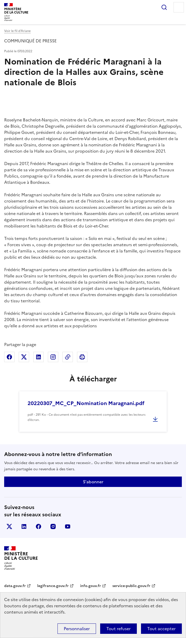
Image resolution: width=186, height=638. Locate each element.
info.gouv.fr (90, 586)
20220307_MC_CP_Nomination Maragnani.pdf (86, 403)
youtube (67, 526)
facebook (38, 526)
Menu (179, 7)
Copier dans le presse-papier (67, 357)
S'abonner (93, 482)
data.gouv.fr (15, 586)
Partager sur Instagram (53, 357)
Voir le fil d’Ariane (17, 31)
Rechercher (164, 7)
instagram (53, 526)
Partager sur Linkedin (38, 357)
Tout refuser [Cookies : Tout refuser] (118, 629)
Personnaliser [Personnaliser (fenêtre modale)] (77, 629)
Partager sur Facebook (9, 357)
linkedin (24, 526)
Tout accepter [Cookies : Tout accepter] (161, 629)
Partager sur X (24, 357)
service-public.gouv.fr (131, 586)
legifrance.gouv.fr (53, 586)
